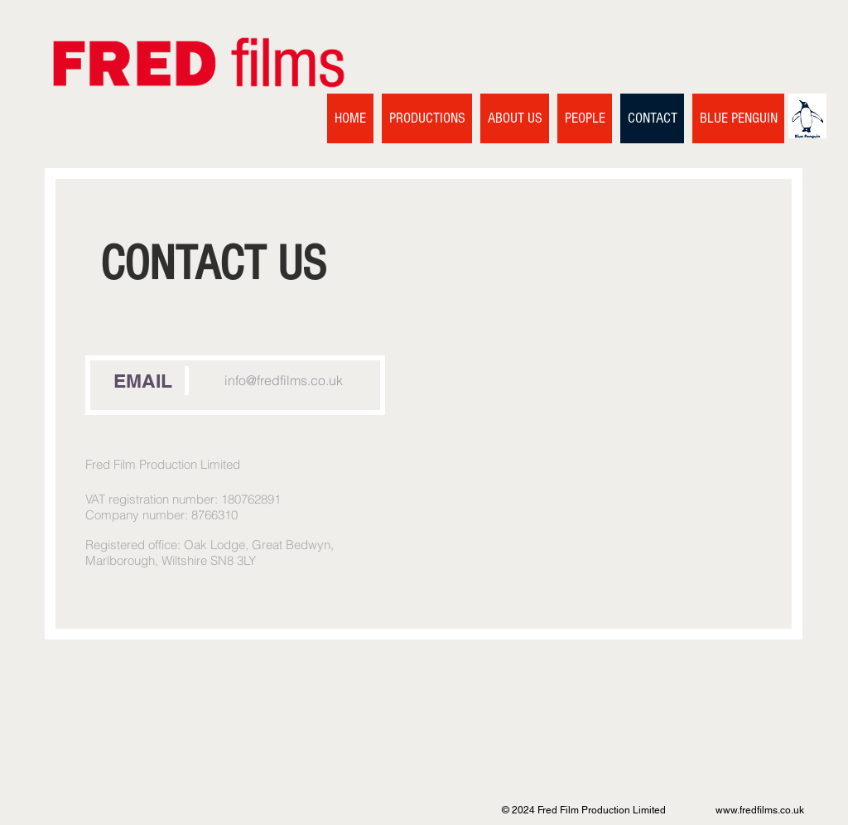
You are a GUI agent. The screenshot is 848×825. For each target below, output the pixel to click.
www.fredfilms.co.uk (760, 810)
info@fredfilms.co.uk (283, 380)
